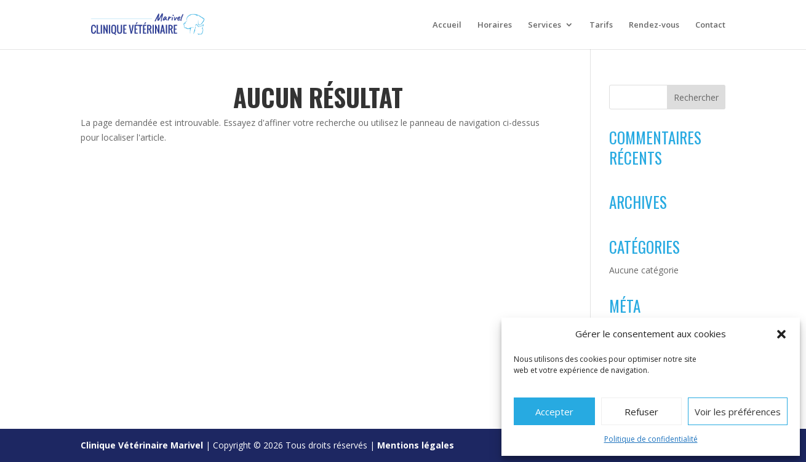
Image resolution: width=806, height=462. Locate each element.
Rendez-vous (654, 25)
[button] (781, 334)
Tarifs (601, 25)
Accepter (554, 411)
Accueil (447, 25)
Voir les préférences (738, 411)
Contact (710, 25)
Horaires (494, 25)
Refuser (641, 411)
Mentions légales (415, 445)
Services (544, 25)
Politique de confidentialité (651, 439)
